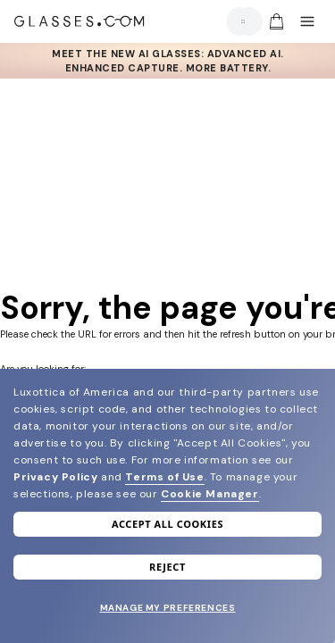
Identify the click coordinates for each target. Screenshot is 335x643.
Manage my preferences (168, 608)
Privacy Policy (55, 477)
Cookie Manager (209, 494)
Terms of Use (164, 477)
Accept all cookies (167, 523)
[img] (276, 21)
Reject (167, 566)
